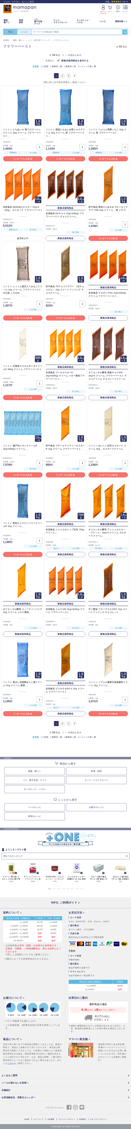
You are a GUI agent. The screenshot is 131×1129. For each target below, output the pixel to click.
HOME (26, 1119)
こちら (10, 1063)
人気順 (45, 66)
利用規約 (82, 1119)
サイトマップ (38, 1119)
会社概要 (50, 1119)
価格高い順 (71, 66)
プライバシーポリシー (66, 1119)
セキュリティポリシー (98, 1119)
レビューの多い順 (87, 66)
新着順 (36, 66)
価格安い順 (57, 66)
